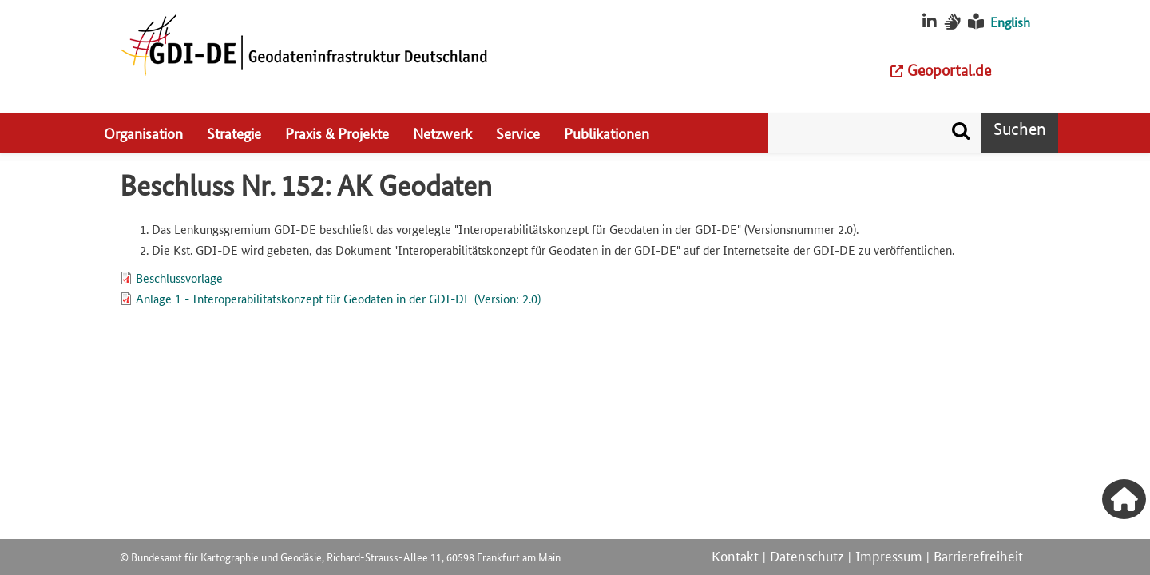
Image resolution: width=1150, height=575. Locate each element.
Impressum (888, 555)
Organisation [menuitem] (143, 132)
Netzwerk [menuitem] (442, 132)
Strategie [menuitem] (234, 132)
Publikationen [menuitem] (606, 132)
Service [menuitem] (518, 132)
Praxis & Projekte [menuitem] (337, 132)
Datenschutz (807, 555)
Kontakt (735, 555)
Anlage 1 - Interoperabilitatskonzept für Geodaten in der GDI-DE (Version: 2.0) (338, 298)
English (1010, 22)
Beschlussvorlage (179, 277)
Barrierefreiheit (978, 555)
